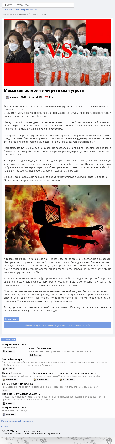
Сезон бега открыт (40, 353)
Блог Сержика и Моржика (15, 15)
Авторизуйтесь (35, 328)
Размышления (39, 15)
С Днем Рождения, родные (18, 389)
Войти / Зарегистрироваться (22, 10)
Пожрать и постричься (15, 349)
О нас (5, 432)
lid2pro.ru (20, 437)
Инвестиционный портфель (17, 426)
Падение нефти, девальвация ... (21, 400)
